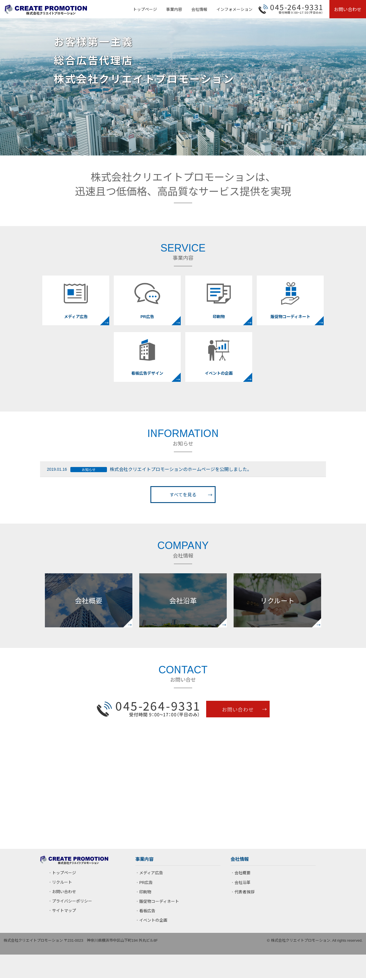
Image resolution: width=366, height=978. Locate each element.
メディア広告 (151, 872)
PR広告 (146, 882)
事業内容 (174, 9)
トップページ (145, 9)
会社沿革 (242, 882)
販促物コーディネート (159, 901)
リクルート (62, 882)
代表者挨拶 (244, 892)
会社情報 (199, 9)
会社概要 (242, 872)
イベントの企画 (153, 920)
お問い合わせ (347, 9)
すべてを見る (183, 494)
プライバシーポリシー (72, 901)
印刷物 (145, 892)
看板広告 (147, 910)
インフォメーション (234, 9)
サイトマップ (64, 910)
